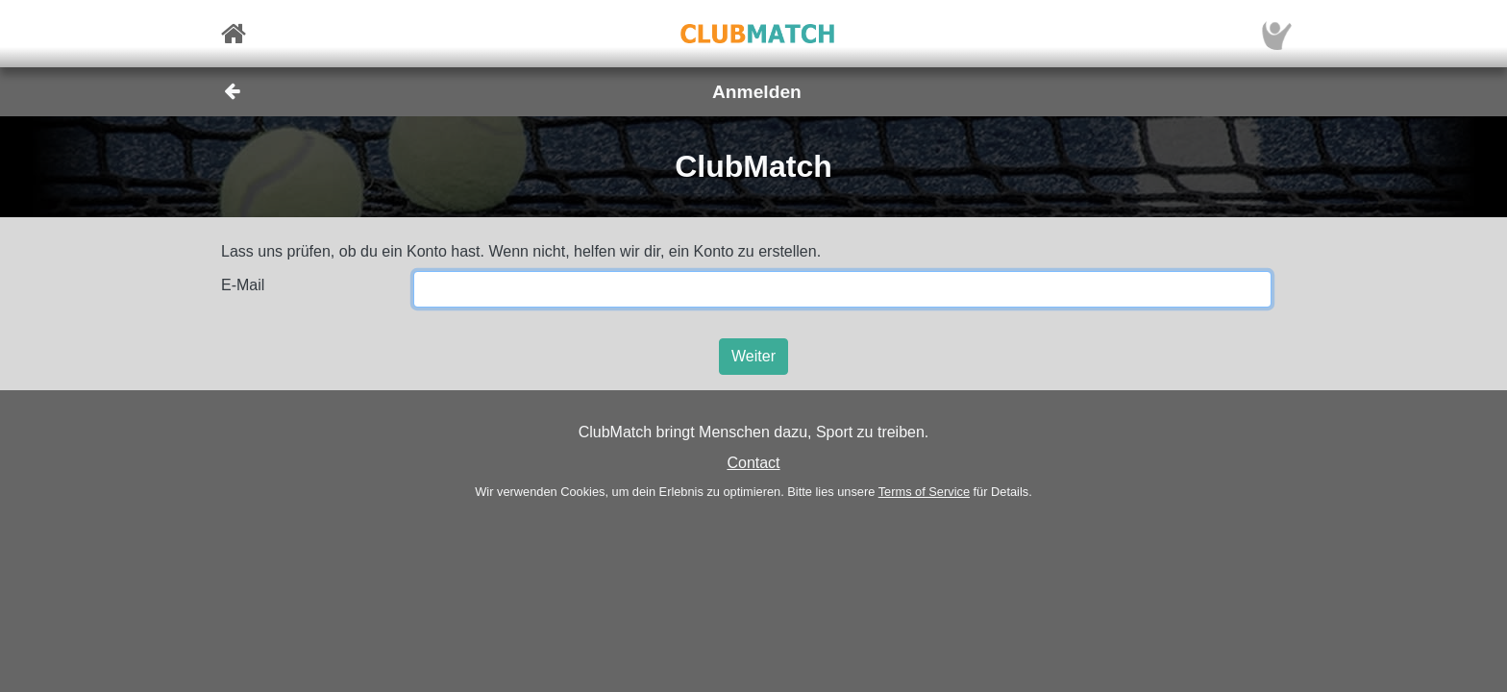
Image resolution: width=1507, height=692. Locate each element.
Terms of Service (924, 491)
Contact (753, 463)
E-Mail (242, 285)
